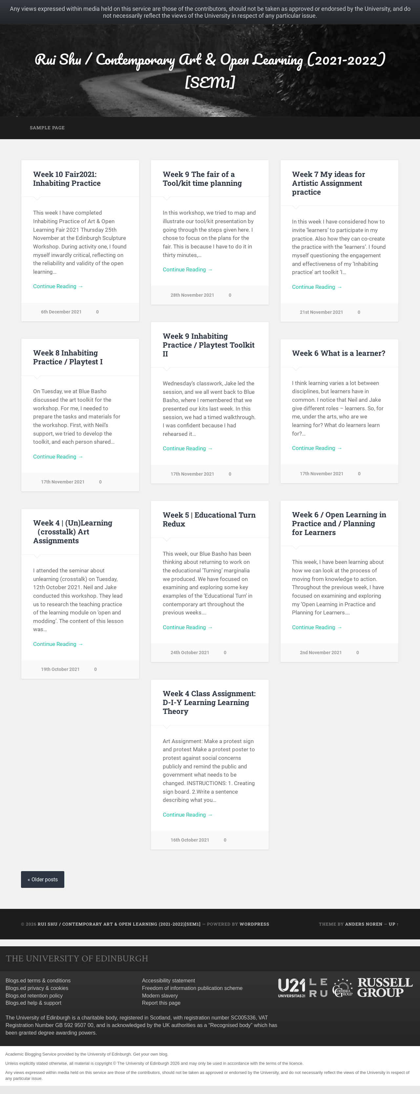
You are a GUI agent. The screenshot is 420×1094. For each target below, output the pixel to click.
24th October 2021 (190, 652)
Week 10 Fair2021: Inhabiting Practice (67, 178)
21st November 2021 (321, 312)
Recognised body (230, 1025)
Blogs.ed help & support (33, 1003)
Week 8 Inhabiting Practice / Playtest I (68, 357)
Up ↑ (394, 924)
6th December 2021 (61, 312)
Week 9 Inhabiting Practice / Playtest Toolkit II (209, 344)
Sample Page (47, 128)
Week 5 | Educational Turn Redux (209, 519)
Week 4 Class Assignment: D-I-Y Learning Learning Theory (209, 702)
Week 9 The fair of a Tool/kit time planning (202, 178)
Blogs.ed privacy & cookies (37, 988)
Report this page (161, 1003)
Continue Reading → (58, 286)
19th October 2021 (60, 669)
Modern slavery (160, 995)
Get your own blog (150, 1054)
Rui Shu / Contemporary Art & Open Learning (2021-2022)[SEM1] (210, 70)
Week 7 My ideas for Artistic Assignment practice (328, 183)
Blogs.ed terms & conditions (38, 980)
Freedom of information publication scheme (192, 988)
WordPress (254, 924)
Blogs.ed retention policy (34, 995)
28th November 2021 (192, 295)
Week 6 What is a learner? (338, 353)
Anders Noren (364, 924)
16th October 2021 (190, 840)
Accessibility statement (168, 980)
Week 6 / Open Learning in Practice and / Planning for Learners (339, 523)
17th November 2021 (192, 474)
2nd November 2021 (321, 652)
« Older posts (43, 879)
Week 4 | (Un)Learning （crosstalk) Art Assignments (72, 531)
